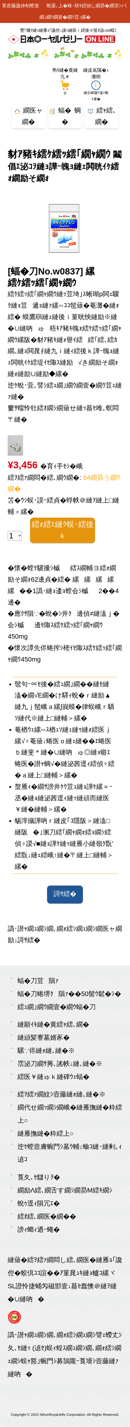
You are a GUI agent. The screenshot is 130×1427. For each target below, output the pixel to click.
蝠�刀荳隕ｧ (37, 980)
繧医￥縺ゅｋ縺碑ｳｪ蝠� (53, 1076)
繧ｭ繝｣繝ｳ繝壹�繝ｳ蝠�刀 (56, 1007)
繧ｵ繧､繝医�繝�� (46, 1216)
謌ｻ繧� (65, 894)
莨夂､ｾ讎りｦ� (38, 1177)
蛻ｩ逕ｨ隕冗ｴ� (38, 1203)
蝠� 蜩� (65, 116)
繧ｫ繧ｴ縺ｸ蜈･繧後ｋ (63, 530)
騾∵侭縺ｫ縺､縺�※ (46, 1050)
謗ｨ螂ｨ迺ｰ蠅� (38, 1229)
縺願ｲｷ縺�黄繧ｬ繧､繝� (53, 1024)
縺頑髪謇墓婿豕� (43, 1037)
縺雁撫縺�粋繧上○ (45, 1133)
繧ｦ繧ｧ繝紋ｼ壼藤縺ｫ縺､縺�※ (61, 1094)
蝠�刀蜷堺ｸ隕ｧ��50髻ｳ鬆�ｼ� (69, 993)
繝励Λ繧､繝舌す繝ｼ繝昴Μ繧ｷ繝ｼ (64, 1190)
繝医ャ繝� (28, 116)
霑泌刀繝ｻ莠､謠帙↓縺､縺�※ (59, 1063)
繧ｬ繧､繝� (101, 116)
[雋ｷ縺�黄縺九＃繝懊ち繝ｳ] (65, 81)
